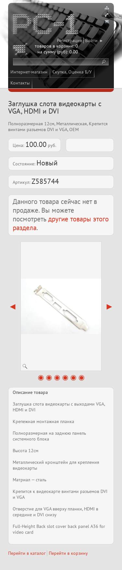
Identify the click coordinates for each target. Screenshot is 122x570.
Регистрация (69, 40)
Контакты (20, 83)
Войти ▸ (93, 40)
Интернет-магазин (28, 72)
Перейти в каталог (27, 553)
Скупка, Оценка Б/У (72, 72)
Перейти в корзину (68, 553)
